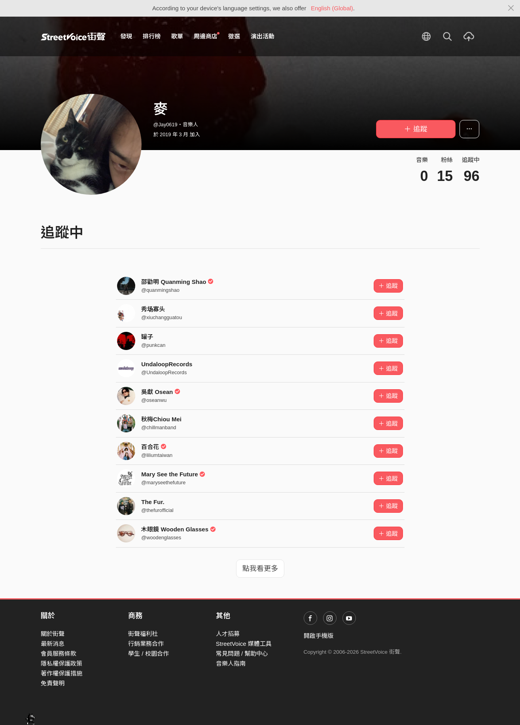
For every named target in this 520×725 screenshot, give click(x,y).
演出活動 (262, 36)
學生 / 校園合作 (148, 653)
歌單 (177, 36)
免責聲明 (52, 683)
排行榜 (152, 36)
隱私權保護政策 (61, 663)
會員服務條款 (58, 653)
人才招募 (228, 633)
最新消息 (52, 643)
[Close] (511, 8)
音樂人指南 (231, 663)
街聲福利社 (143, 633)
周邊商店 (207, 36)
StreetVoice (73, 36)
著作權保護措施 (61, 673)
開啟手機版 (318, 635)
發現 (126, 36)
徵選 (234, 36)
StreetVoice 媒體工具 (244, 643)
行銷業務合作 (146, 643)
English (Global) (332, 8)
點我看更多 (260, 569)
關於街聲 (52, 633)
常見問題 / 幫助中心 (242, 653)
